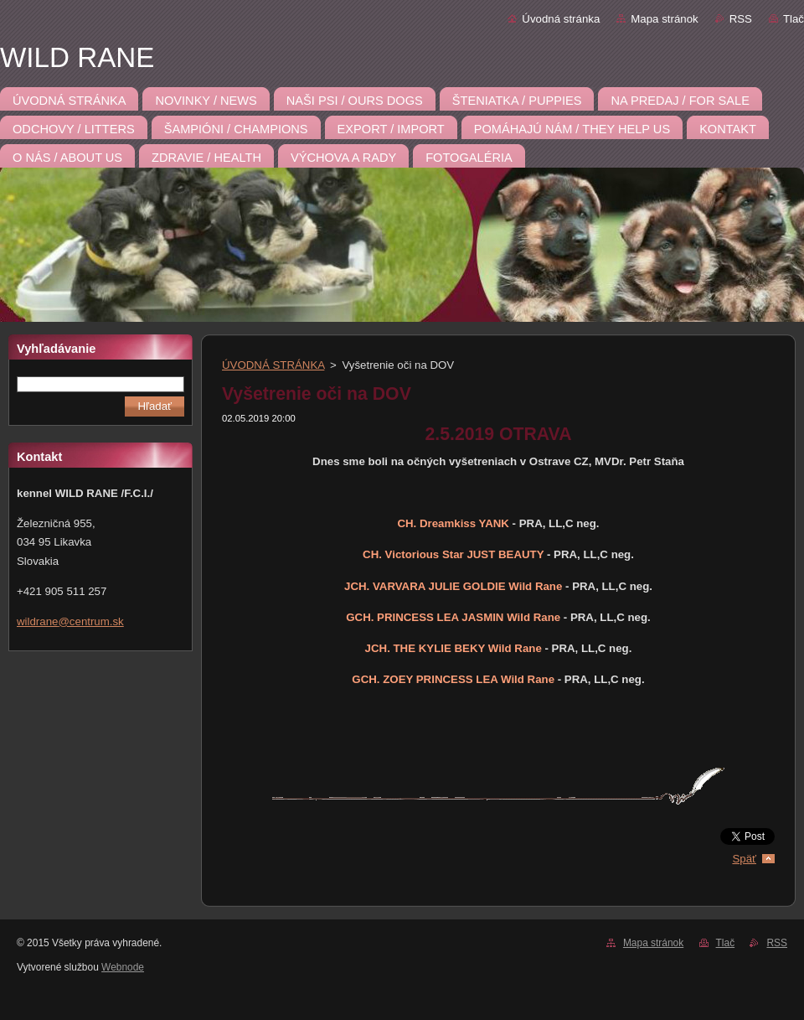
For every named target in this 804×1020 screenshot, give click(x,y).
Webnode (122, 967)
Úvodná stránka (561, 19)
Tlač (793, 19)
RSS (740, 19)
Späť (744, 858)
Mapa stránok (664, 19)
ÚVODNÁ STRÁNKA (273, 365)
